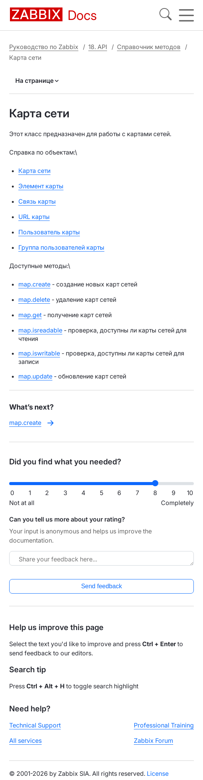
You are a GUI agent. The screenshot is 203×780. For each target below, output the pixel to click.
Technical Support (35, 725)
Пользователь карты (49, 232)
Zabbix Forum (153, 740)
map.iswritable (39, 353)
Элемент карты (40, 186)
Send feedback (101, 586)
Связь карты (37, 201)
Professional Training (164, 725)
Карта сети (34, 170)
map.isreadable (40, 330)
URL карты (34, 217)
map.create (34, 284)
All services (25, 740)
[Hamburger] (186, 15)
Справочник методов (148, 47)
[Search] (165, 15)
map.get (30, 315)
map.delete (34, 299)
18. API (97, 47)
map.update (35, 376)
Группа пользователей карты (61, 247)
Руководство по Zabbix (43, 47)
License (158, 773)
